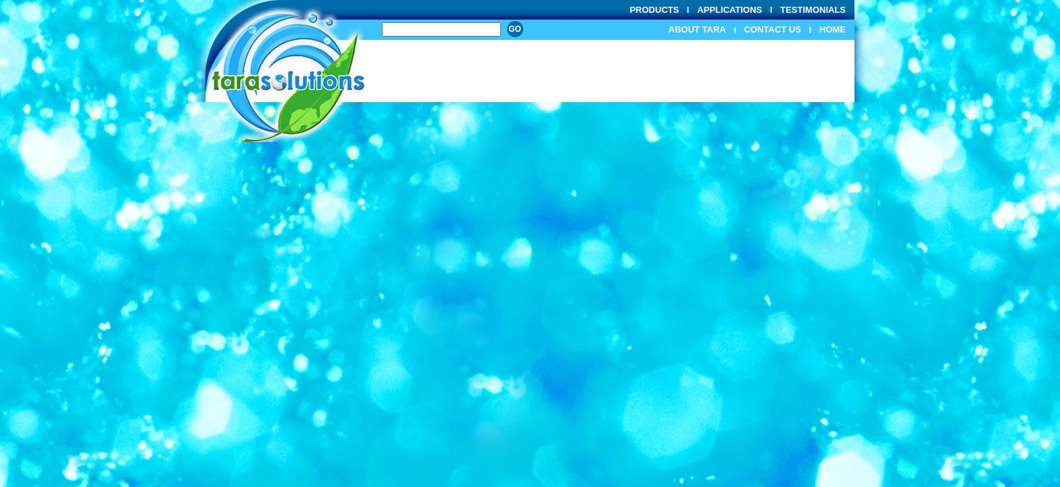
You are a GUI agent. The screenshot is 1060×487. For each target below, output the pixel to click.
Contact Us (772, 29)
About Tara (697, 29)
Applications (729, 10)
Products (654, 10)
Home (832, 29)
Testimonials (813, 10)
